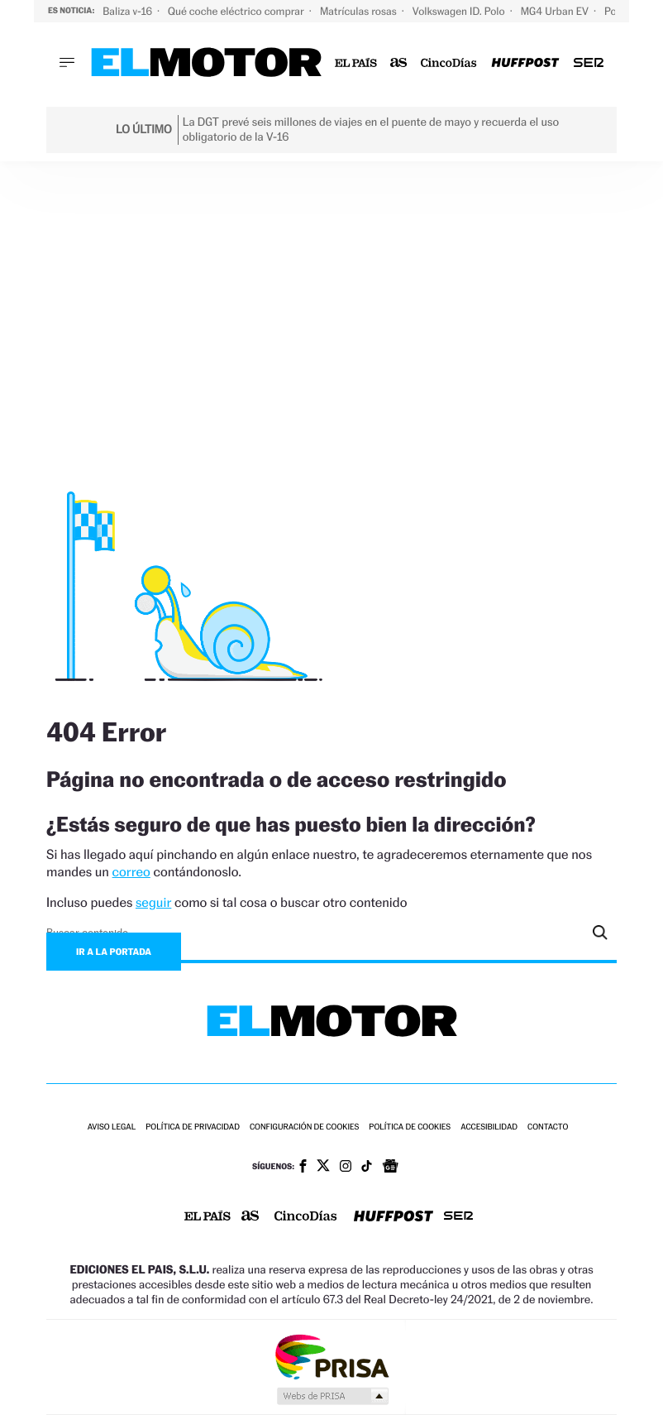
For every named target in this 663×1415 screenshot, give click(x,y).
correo (131, 872)
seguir (153, 902)
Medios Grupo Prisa (332, 1396)
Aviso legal (112, 1127)
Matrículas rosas (359, 11)
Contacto (547, 1127)
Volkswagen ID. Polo (460, 11)
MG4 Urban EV (556, 11)
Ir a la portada (113, 951)
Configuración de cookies (304, 1127)
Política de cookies (410, 1127)
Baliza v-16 (129, 11)
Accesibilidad (489, 1127)
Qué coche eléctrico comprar (237, 11)
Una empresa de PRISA (331, 1355)
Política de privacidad (192, 1127)
